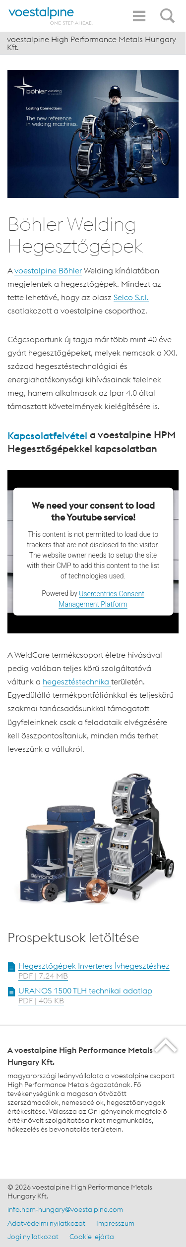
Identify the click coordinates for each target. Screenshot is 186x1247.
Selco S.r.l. (131, 297)
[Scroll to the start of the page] (166, 1045)
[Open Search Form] (169, 10)
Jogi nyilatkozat (33, 1236)
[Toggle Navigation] (139, 16)
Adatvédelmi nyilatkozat (46, 1223)
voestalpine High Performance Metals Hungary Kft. (91, 43)
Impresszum (115, 1223)
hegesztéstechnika (77, 681)
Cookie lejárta (91, 1236)
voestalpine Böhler (48, 270)
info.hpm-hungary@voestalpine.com (65, 1209)
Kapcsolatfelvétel (48, 435)
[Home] (51, 16)
